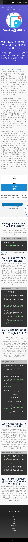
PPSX (6, 208)
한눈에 (14, 177)
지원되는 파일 (14, 188)
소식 (14, 521)
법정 (14, 523)
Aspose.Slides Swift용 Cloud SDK (11, 69)
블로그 (13, 528)
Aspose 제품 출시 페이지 (7, 253)
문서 (14, 519)
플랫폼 (14, 183)
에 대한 (13, 532)
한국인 (19, 2)
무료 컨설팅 (13, 526)
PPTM (9, 206)
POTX (13, 206)
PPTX (6, 206)
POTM (17, 206)
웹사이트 (14, 530)
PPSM (9, 208)
